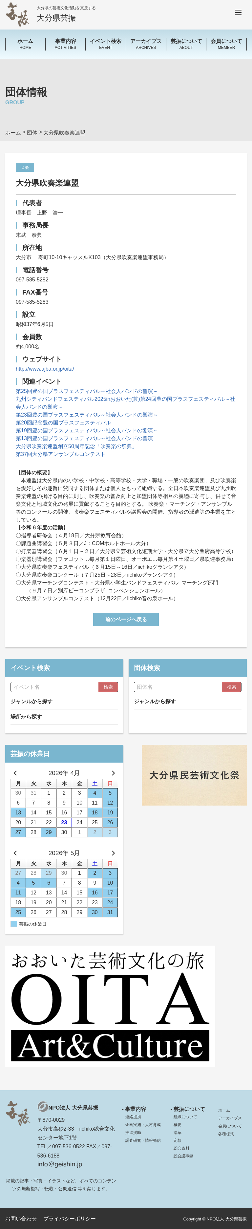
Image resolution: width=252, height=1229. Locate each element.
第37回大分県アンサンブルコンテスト (61, 454)
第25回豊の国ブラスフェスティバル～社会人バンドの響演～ (87, 391)
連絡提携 (133, 1117)
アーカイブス (230, 1118)
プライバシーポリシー (69, 1218)
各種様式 (226, 1134)
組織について (185, 1117)
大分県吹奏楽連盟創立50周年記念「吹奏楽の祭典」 (76, 446)
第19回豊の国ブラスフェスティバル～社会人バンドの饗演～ (87, 430)
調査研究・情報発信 (143, 1140)
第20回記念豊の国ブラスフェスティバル (63, 422)
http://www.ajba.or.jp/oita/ (45, 369)
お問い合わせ (21, 1218)
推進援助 (133, 1132)
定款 (177, 1140)
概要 (177, 1124)
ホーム (224, 1110)
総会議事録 (183, 1156)
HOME (25, 44)
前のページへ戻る (126, 619)
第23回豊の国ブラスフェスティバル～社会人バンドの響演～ (87, 415)
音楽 (25, 167)
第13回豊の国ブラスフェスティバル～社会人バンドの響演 (84, 438)
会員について (230, 1126)
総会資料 (181, 1148)
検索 (108, 686)
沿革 (177, 1132)
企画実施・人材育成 (143, 1124)
